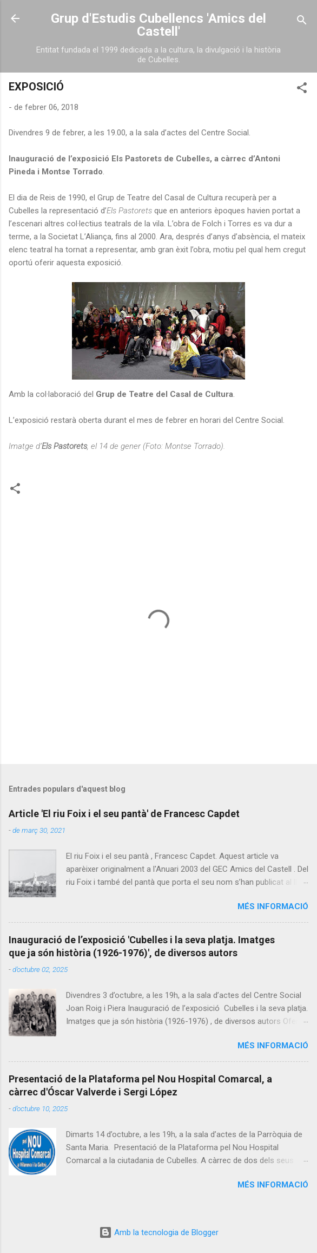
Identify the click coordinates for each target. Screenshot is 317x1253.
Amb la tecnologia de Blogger (159, 1232)
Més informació (272, 906)
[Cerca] (301, 21)
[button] (301, 89)
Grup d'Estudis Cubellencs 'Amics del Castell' (158, 25)
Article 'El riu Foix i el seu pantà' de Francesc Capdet (124, 813)
